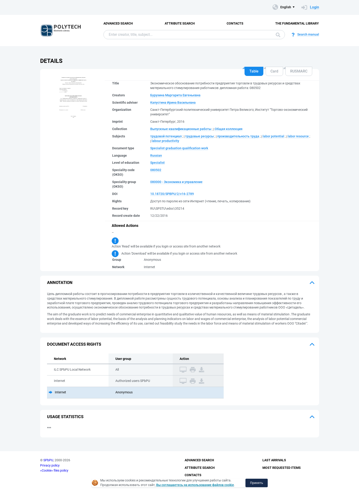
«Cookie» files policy (54, 470)
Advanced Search (118, 23)
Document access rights (74, 344)
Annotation (59, 282)
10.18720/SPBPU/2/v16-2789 (172, 194)
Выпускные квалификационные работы (180, 129)
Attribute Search (180, 23)
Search (278, 35)
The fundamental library (297, 23)
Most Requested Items (281, 468)
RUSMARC (298, 71)
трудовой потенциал (166, 136)
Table (254, 71)
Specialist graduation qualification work (179, 148)
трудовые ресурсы (199, 136)
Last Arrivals (274, 460)
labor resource (298, 136)
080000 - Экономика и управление (176, 182)
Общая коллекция (228, 129)
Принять (256, 483)
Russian (156, 155)
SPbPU (48, 460)
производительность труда (238, 136)
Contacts (235, 23)
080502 (155, 170)
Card (274, 71)
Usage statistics (65, 416)
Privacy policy (50, 465)
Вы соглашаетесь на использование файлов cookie (195, 485)
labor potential (273, 136)
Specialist (157, 162)
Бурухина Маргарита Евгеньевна (175, 95)
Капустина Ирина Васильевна (173, 102)
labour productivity (165, 141)
